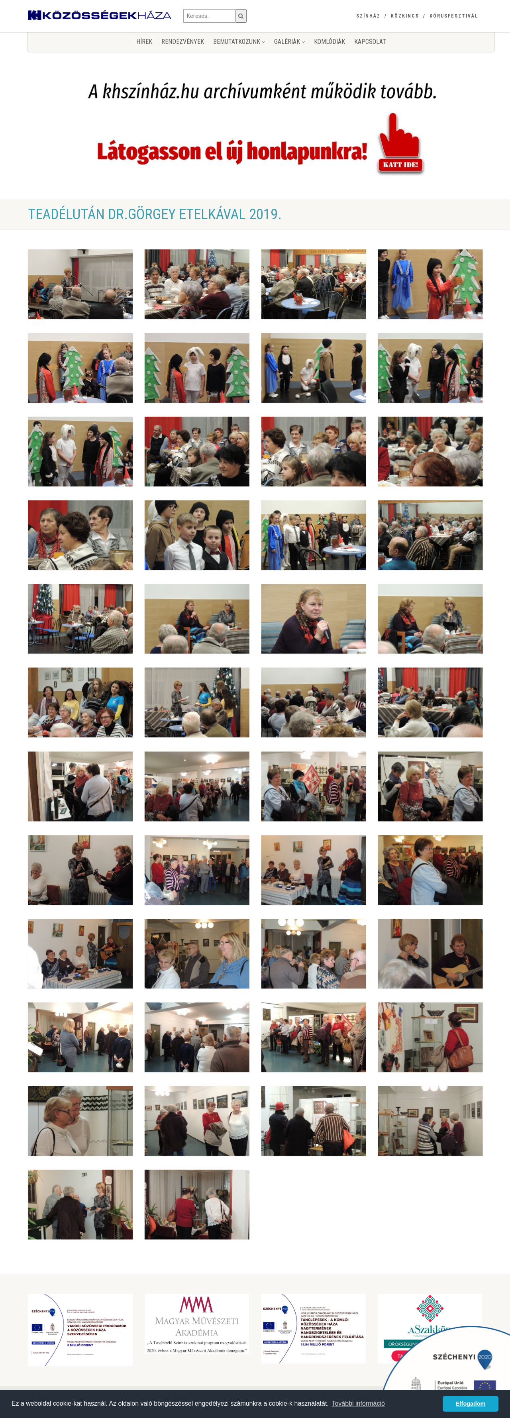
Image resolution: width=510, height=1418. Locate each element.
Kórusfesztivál (454, 16)
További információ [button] (358, 1403)
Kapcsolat (370, 41)
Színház (368, 16)
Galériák (289, 41)
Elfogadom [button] (470, 1403)
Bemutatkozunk (239, 41)
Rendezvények (182, 41)
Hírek (144, 41)
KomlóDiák (329, 41)
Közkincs (405, 16)
